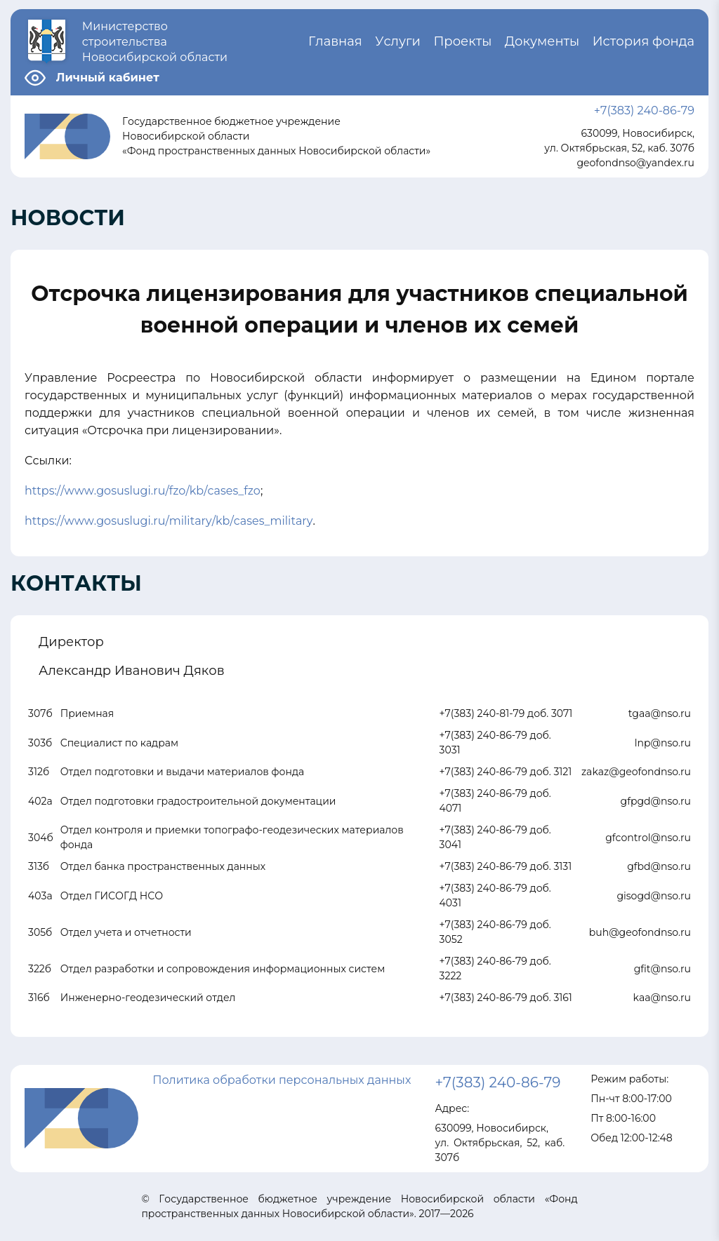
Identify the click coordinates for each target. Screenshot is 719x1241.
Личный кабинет (107, 77)
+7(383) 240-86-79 (644, 110)
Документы (542, 41)
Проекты (462, 41)
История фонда (643, 41)
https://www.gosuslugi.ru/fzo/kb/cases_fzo (142, 490)
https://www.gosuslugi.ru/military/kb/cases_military (168, 521)
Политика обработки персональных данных (281, 1080)
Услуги (398, 41)
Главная (335, 41)
